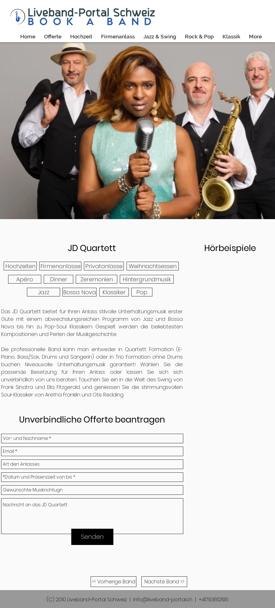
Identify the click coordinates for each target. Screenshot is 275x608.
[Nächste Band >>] (164, 581)
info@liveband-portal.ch (162, 599)
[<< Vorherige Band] (113, 581)
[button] (20, 266)
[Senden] (92, 537)
